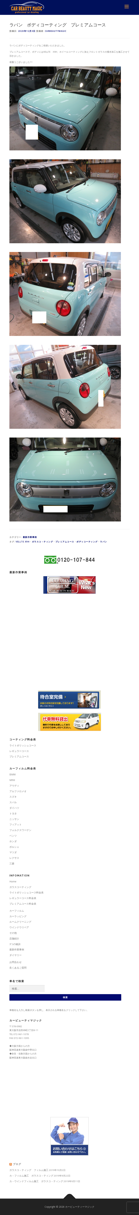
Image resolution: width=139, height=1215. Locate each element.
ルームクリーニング (20, 921)
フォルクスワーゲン (20, 830)
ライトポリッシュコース (22, 745)
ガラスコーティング (20, 887)
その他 (13, 933)
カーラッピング (17, 916)
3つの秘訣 (15, 944)
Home (12, 881)
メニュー (126, 6)
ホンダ (13, 841)
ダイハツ (14, 807)
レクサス (14, 857)
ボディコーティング (87, 541)
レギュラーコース (19, 751)
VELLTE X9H (22, 541)
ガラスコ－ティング (42, 541)
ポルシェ (14, 846)
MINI (12, 780)
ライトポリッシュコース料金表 (26, 892)
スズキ (13, 796)
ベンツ (13, 835)
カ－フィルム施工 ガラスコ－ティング (31, 1175)
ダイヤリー (15, 955)
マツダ (13, 852)
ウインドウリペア (19, 927)
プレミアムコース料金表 (22, 903)
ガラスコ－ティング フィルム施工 (28, 1170)
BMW (12, 774)
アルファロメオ (17, 791)
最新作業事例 (30, 537)
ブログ (17, 1164)
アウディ (14, 785)
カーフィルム (16, 910)
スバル (13, 802)
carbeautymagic (56, 31)
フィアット (15, 824)
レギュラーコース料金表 (22, 898)
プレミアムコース (64, 541)
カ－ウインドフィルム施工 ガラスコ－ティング (36, 1181)
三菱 (11, 863)
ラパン (103, 541)
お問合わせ (15, 962)
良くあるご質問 (17, 967)
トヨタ (13, 813)
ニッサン (14, 819)
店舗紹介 (14, 938)
